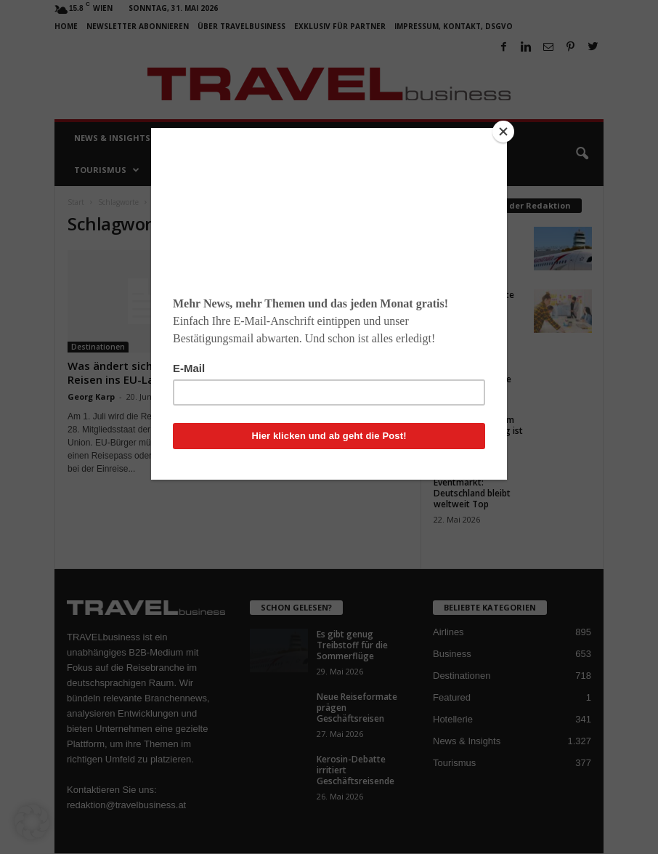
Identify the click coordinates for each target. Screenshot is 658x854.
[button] (32, 822)
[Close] (503, 131)
